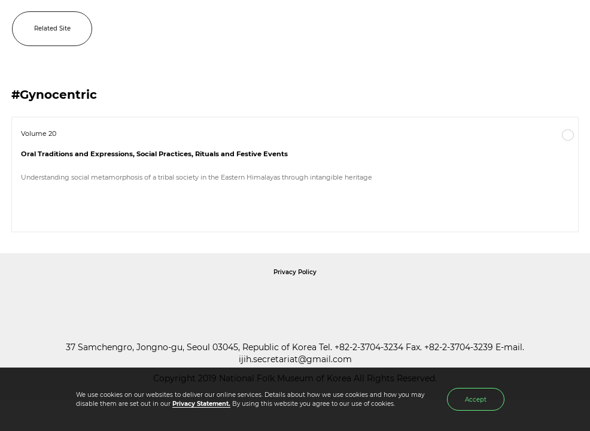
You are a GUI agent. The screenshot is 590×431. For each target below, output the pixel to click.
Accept (475, 399)
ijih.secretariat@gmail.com (295, 359)
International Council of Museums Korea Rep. (424, 299)
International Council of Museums (319, 299)
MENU (569, 29)
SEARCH (542, 29)
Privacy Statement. (201, 404)
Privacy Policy (295, 272)
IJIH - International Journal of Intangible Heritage (312, 29)
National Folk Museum (193, 299)
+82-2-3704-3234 (368, 347)
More (568, 135)
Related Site (52, 28)
